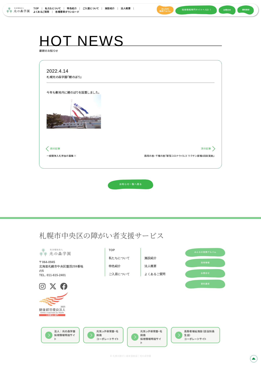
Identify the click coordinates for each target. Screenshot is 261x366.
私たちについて (53, 8)
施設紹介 (110, 8)
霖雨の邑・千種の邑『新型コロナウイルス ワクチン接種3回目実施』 (179, 155)
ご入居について (91, 8)
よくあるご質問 (41, 11)
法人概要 (125, 8)
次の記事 (206, 148)
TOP (36, 8)
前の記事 (55, 148)
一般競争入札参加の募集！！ (61, 155)
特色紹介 (72, 8)
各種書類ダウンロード (67, 11)
